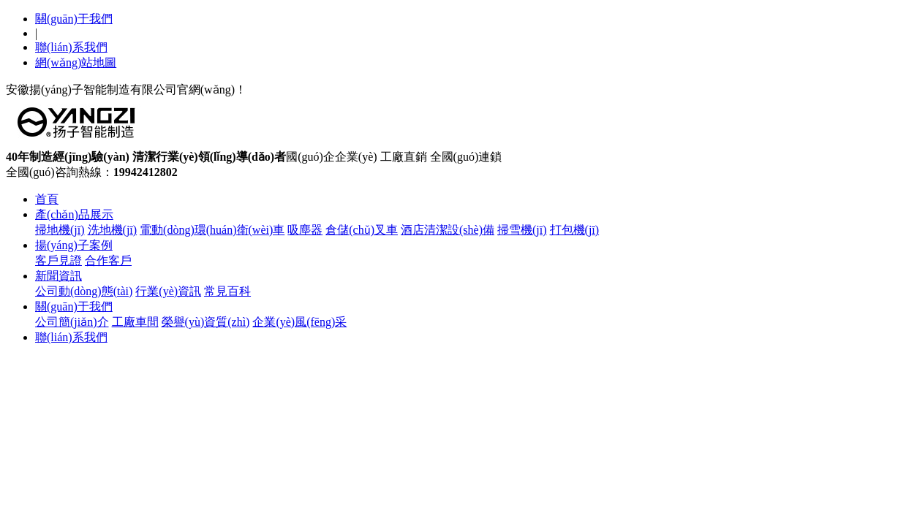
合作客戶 (108, 260)
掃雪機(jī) (522, 230)
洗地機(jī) (112, 230)
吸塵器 (304, 230)
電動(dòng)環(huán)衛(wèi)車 (212, 230)
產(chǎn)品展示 (74, 214)
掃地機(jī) (60, 230)
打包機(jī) (575, 230)
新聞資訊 (58, 276)
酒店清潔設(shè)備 (447, 230)
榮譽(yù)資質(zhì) (206, 322)
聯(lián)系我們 (71, 47)
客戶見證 (58, 260)
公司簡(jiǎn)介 (72, 322)
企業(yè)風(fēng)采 (299, 322)
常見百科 (227, 291)
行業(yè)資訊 (168, 291)
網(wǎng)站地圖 (75, 62)
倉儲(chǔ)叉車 (361, 230)
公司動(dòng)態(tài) (83, 291)
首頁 (47, 199)
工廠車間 (135, 322)
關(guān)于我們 (74, 18)
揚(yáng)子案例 (74, 245)
